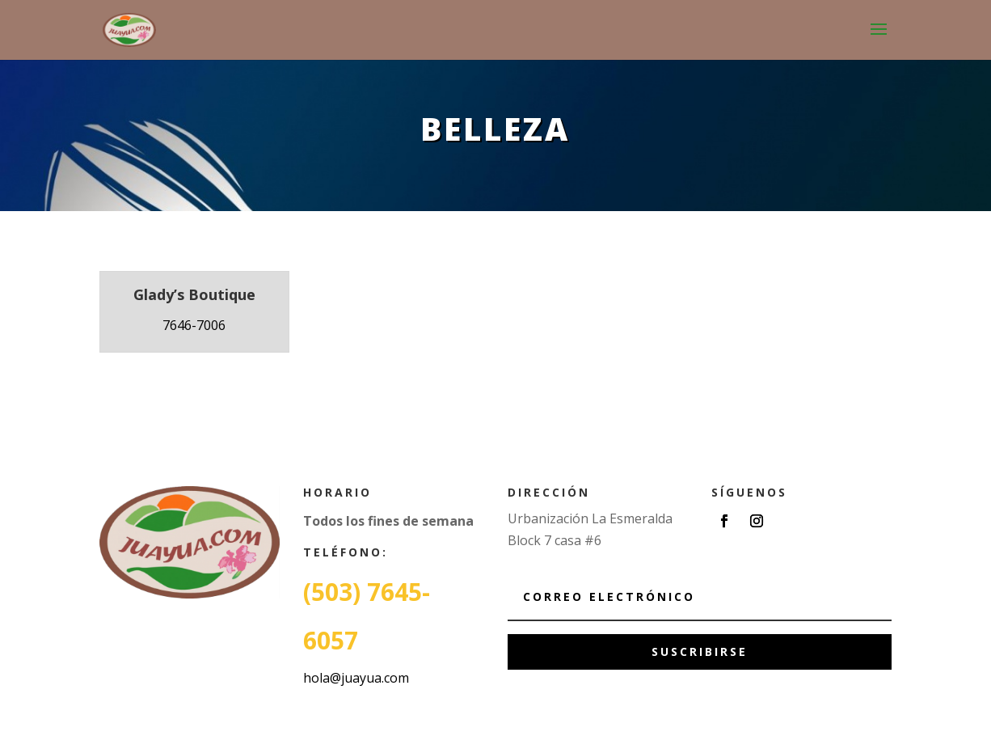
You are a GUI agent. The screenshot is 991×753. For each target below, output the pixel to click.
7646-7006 (194, 325)
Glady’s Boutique (194, 294)
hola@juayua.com (356, 678)
